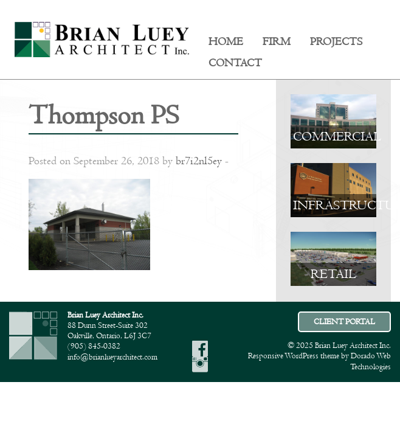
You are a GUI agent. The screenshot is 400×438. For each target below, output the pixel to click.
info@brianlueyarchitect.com (112, 357)
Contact (235, 63)
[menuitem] (226, 42)
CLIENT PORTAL (344, 322)
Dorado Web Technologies (370, 361)
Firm (277, 42)
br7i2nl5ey (199, 161)
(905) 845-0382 (93, 346)
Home (226, 42)
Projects (336, 42)
